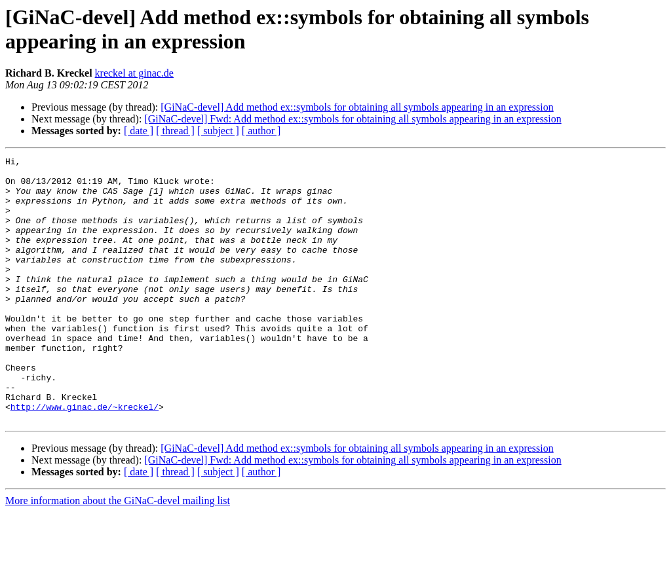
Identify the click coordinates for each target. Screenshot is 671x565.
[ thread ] (175, 130)
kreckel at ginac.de (134, 73)
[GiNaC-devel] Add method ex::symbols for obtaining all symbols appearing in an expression (357, 107)
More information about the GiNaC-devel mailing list (117, 553)
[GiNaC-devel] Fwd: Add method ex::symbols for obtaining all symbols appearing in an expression (352, 118)
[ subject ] (218, 130)
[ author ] (261, 130)
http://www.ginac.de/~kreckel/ (84, 458)
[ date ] (138, 130)
